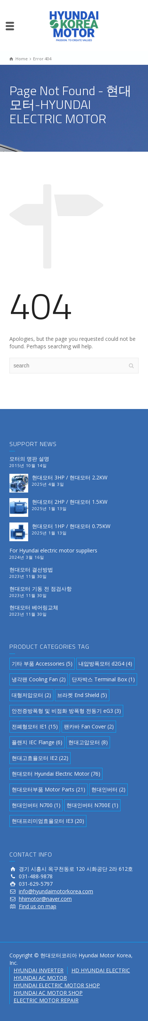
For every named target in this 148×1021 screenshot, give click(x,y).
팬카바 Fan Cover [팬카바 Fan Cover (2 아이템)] (89, 726)
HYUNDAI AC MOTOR (40, 977)
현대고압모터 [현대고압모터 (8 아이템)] (88, 742)
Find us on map (37, 906)
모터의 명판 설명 (29, 458)
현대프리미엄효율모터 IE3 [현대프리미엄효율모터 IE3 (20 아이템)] (48, 820)
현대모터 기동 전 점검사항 (40, 588)
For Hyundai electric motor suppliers (53, 550)
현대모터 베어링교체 (33, 607)
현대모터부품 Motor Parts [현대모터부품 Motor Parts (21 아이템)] (48, 789)
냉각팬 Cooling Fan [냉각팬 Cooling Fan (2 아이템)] (39, 679)
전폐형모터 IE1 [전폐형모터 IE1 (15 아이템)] (35, 726)
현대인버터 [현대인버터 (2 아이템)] (108, 789)
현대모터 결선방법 (31, 569)
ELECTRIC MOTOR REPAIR (46, 1000)
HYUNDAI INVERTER (38, 970)
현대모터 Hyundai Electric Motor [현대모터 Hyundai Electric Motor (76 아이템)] (56, 773)
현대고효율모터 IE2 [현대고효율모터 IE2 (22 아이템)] (40, 757)
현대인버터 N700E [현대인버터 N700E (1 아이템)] (92, 805)
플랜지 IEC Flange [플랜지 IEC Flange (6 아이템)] (37, 742)
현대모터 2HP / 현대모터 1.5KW (69, 501)
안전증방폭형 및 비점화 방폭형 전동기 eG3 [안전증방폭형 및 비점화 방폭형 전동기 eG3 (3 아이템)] (66, 710)
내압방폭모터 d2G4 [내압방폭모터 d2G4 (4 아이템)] (105, 663)
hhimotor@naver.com (45, 898)
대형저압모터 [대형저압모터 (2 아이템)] (31, 695)
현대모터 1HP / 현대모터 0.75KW (71, 526)
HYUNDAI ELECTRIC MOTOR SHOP (57, 985)
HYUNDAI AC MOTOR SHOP (48, 992)
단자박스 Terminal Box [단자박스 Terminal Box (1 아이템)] (103, 679)
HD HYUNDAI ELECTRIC (100, 970)
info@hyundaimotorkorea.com (56, 891)
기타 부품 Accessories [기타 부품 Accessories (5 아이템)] (42, 663)
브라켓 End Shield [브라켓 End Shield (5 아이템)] (82, 695)
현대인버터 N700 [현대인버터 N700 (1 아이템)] (36, 805)
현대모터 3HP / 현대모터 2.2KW (69, 477)
